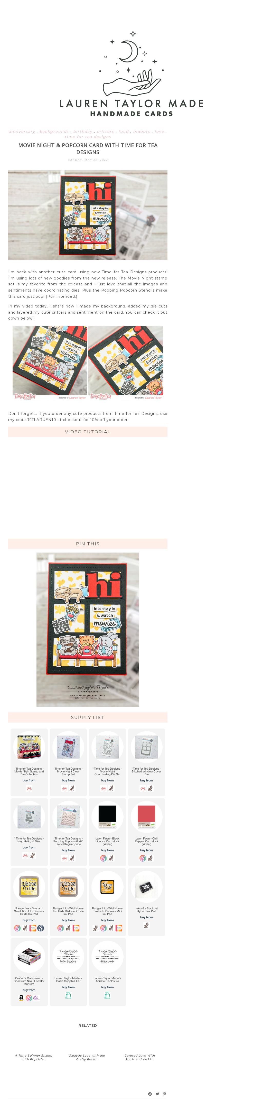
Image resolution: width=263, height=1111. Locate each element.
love (160, 131)
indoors (142, 131)
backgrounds (55, 131)
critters (106, 131)
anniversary (23, 131)
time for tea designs (88, 136)
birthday (83, 131)
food (124, 131)
